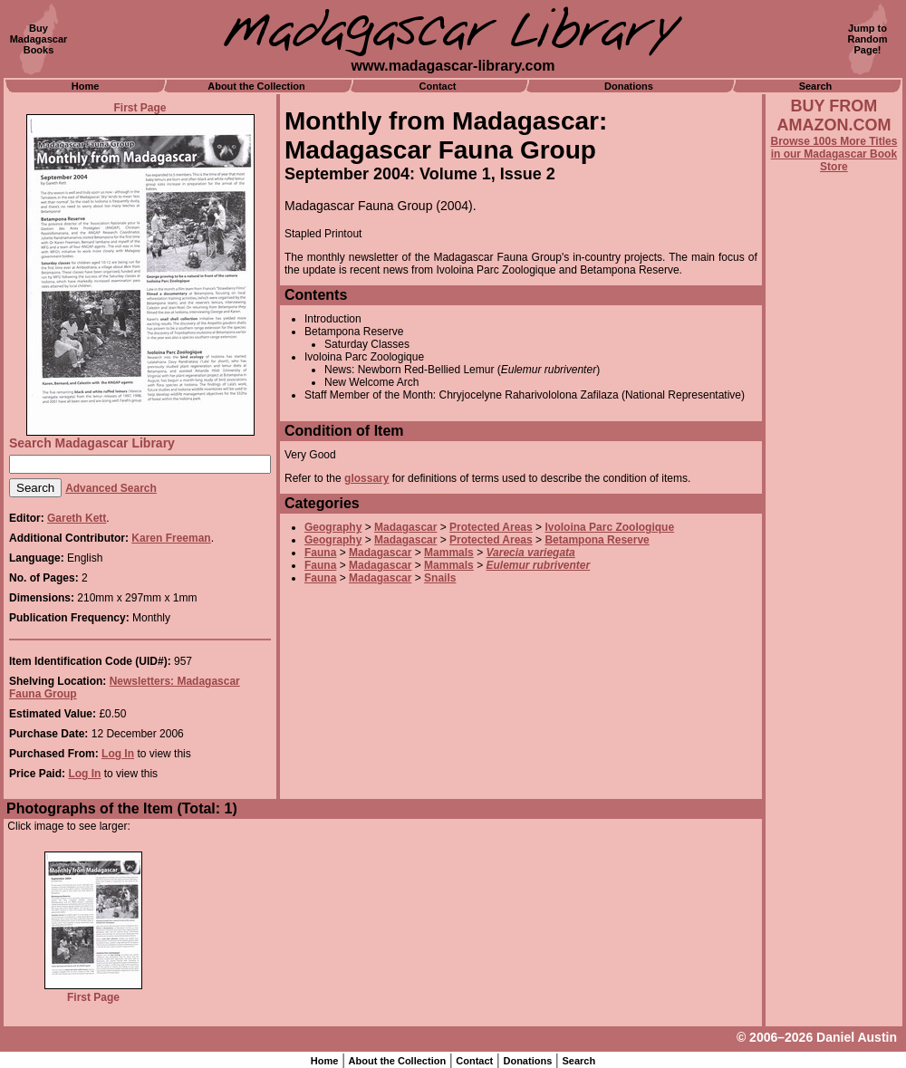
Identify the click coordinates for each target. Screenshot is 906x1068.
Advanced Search (111, 488)
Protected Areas (491, 527)
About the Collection (256, 86)
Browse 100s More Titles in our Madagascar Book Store (833, 154)
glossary (366, 478)
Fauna (320, 552)
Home (86, 86)
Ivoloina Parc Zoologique (609, 527)
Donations (628, 86)
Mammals (449, 552)
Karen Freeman (170, 538)
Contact (438, 86)
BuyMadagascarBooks (39, 39)
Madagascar (405, 527)
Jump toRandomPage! (868, 39)
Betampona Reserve (597, 540)
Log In (117, 753)
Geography (332, 527)
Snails (440, 578)
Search (816, 86)
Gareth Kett (76, 518)
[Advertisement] (834, 662)
